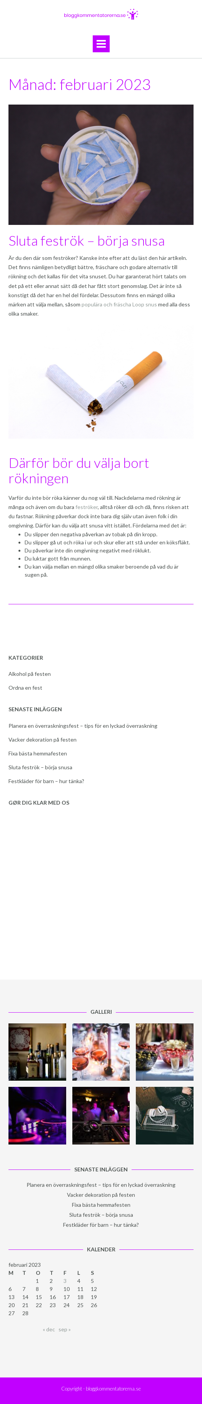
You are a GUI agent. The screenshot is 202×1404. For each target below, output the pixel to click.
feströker (86, 507)
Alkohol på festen (29, 673)
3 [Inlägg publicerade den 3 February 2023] (65, 1281)
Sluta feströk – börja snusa (86, 240)
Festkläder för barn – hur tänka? (46, 781)
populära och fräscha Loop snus (119, 304)
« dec (49, 1329)
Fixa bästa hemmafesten (37, 753)
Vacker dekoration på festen (42, 739)
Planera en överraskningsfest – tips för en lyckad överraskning (82, 725)
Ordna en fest (25, 687)
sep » (64, 1329)
